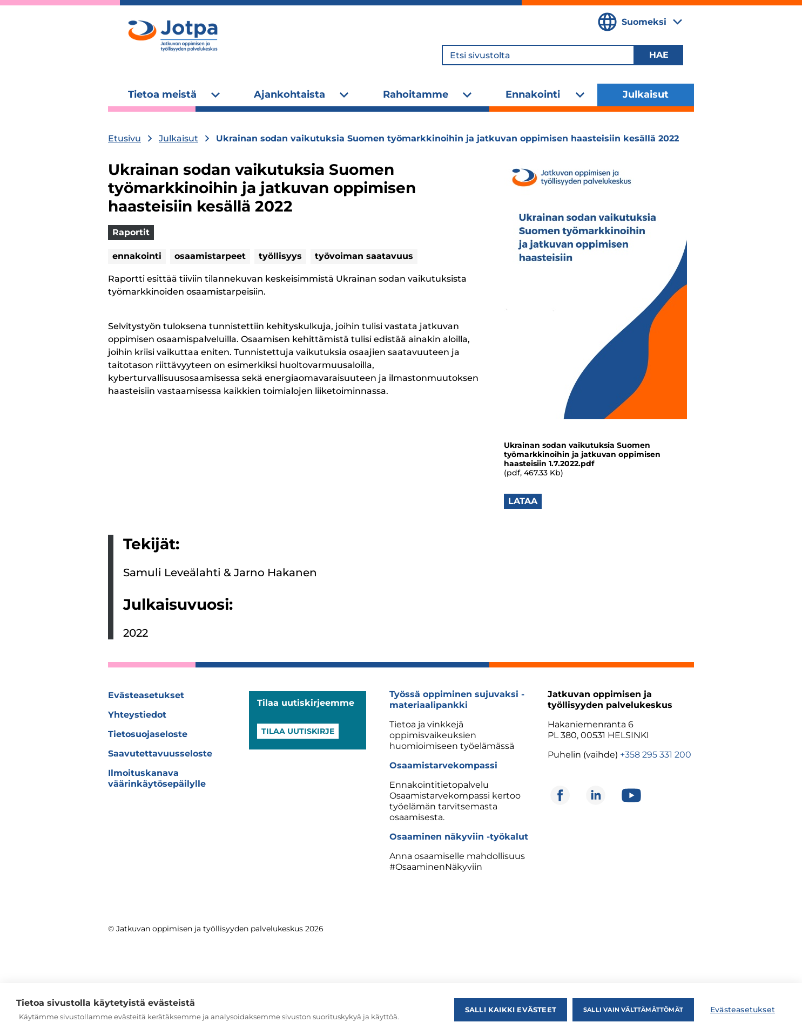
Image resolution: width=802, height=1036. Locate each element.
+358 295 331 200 (655, 754)
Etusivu (124, 138)
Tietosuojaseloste (147, 734)
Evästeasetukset (146, 695)
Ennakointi (533, 94)
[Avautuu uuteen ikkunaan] (560, 795)
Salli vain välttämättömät (633, 1009)
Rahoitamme (415, 94)
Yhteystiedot (137, 715)
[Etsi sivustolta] (538, 55)
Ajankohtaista (289, 94)
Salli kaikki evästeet (510, 1009)
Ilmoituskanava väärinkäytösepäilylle (157, 778)
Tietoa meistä (162, 94)
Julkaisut (646, 94)
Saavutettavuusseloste (160, 753)
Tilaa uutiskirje (297, 731)
